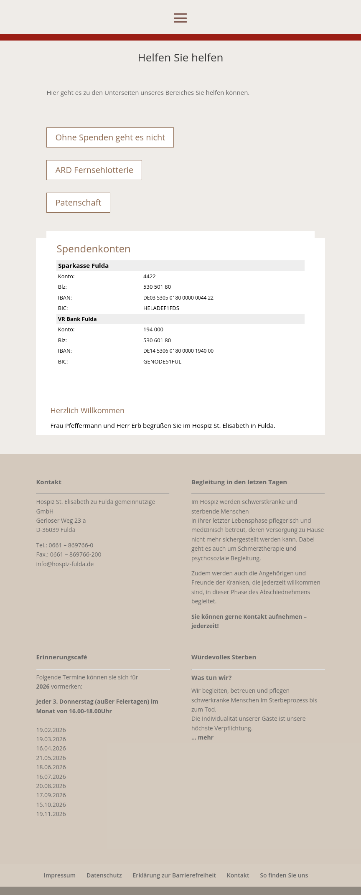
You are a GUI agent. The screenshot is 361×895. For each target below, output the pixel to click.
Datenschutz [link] (104, 875)
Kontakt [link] (238, 875)
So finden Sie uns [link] (284, 875)
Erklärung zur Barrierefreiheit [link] (174, 875)
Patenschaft (78, 202)
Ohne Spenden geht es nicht (110, 137)
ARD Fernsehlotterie (94, 169)
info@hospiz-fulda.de (65, 564)
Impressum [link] (60, 875)
